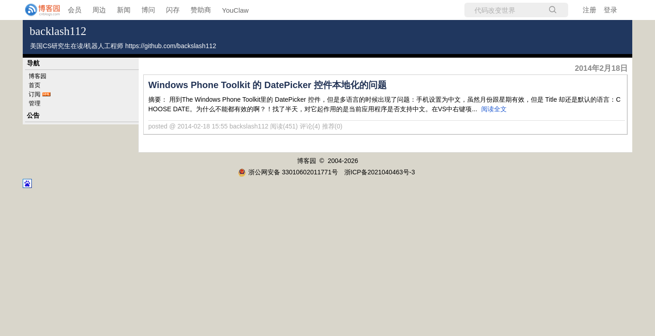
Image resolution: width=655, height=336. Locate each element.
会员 (74, 10)
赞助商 (201, 10)
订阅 (34, 94)
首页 (34, 85)
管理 (34, 103)
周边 (99, 10)
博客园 (37, 76)
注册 (589, 10)
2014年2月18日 (601, 68)
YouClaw (235, 10)
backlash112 (58, 31)
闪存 (173, 10)
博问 (148, 10)
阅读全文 (494, 109)
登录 (610, 10)
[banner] (36, 10)
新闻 (124, 10)
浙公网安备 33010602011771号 (288, 172)
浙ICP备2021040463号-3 (379, 172)
